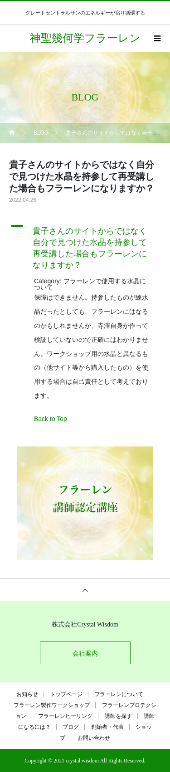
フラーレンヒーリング (65, 716)
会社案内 (85, 653)
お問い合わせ (94, 738)
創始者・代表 (107, 727)
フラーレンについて (118, 694)
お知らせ (27, 694)
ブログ (71, 727)
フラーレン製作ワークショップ (52, 705)
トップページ (66, 694)
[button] (85, 246)
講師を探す (118, 716)
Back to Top (50, 418)
